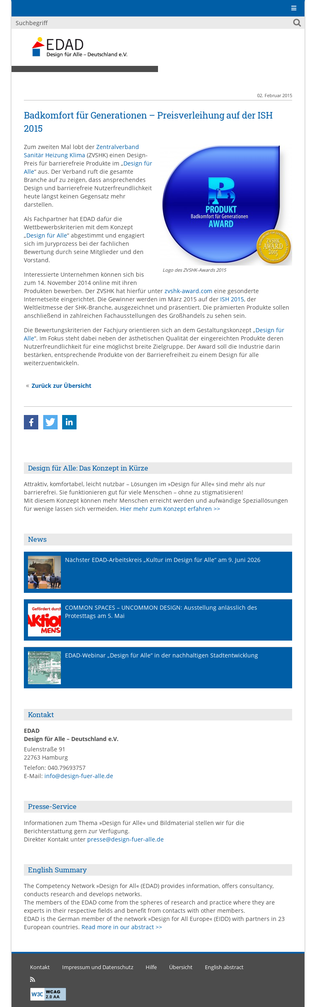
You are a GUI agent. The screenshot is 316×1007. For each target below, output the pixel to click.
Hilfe (151, 967)
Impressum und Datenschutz (97, 967)
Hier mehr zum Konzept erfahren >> (170, 509)
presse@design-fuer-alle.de (125, 839)
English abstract (224, 967)
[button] (31, 422)
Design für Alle (46, 235)
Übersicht (181, 967)
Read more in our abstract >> (121, 927)
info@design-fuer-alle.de (78, 776)
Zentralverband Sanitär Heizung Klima (81, 151)
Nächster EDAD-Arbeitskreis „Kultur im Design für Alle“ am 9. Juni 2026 (162, 560)
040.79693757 (67, 768)
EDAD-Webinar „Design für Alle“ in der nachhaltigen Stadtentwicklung (161, 655)
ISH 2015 (232, 299)
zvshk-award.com (188, 291)
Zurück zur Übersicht (61, 385)
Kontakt (40, 967)
